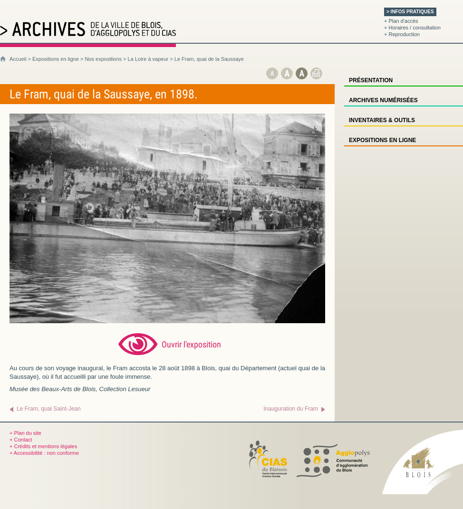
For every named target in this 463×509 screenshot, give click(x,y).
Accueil (18, 59)
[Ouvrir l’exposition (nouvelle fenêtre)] (167, 321)
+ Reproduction (402, 34)
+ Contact (21, 439)
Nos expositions (103, 59)
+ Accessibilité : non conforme (44, 453)
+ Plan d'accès (401, 21)
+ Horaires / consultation (412, 27)
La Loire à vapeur (148, 59)
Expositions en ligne (55, 59)
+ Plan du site (25, 433)
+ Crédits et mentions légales (43, 446)
